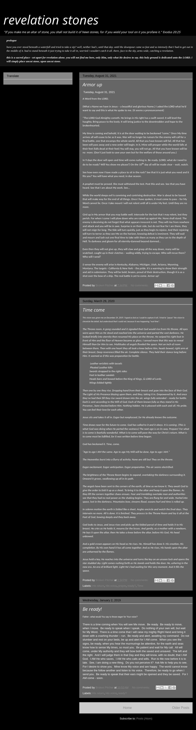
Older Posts (180, 708)
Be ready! (92, 609)
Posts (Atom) (144, 718)
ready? (132, 585)
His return (98, 585)
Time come (94, 310)
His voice (111, 585)
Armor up (92, 84)
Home (127, 708)
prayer (122, 585)
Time (140, 585)
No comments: (140, 285)
